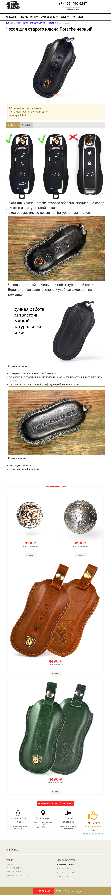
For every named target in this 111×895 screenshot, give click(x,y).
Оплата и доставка (13, 872)
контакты (79, 16)
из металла (29, 16)
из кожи (12, 16)
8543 (23, 115)
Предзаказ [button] (43, 890)
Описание (14, 125)
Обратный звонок (73, 9)
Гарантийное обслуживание (17, 876)
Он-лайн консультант (66, 873)
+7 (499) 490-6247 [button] (55, 804)
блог (65, 16)
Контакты (9, 865)
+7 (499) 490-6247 (73, 4)
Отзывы (30, 125)
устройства (49, 16)
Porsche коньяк (55, 665)
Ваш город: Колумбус (66, 865)
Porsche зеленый (55, 783)
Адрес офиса (62, 877)
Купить (55, 674)
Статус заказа (63, 869)
